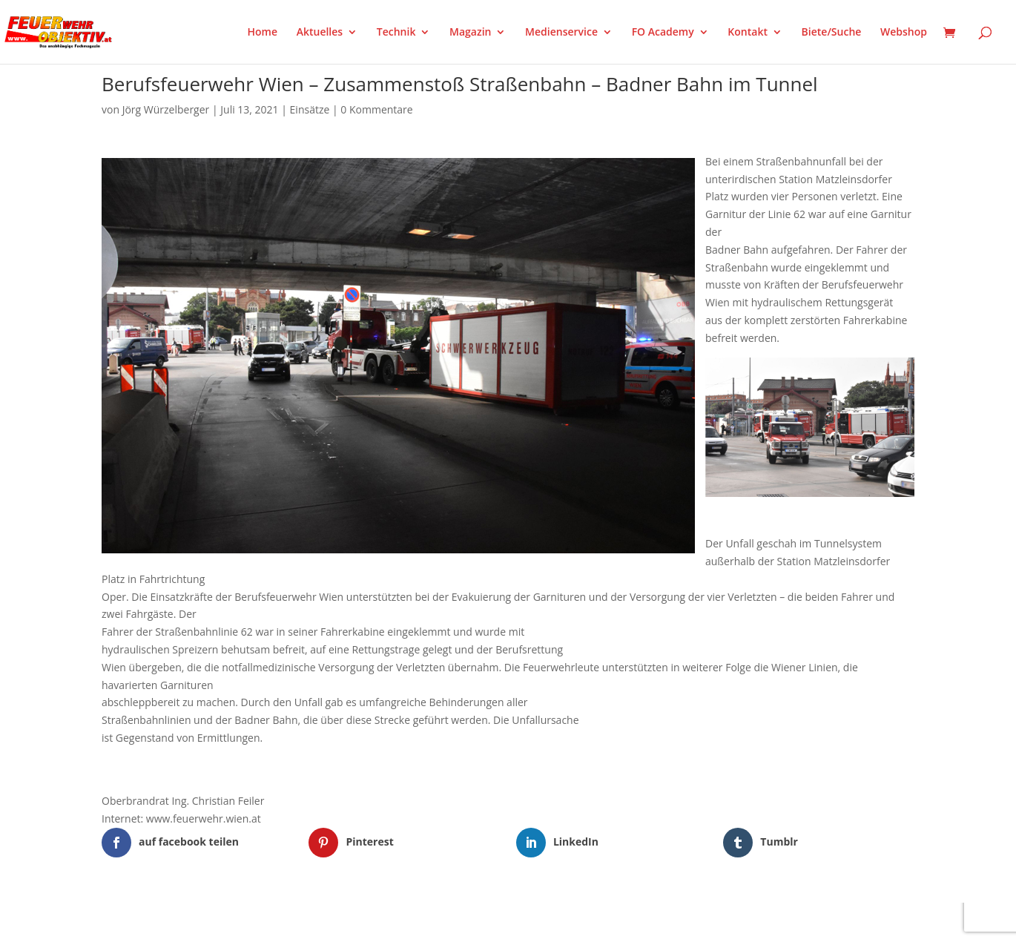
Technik (396, 33)
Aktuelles (320, 33)
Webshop (903, 33)
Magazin (470, 33)
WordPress (274, 922)
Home (263, 33)
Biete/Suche (832, 33)
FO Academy (663, 33)
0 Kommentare (376, 109)
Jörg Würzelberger (166, 109)
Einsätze (310, 109)
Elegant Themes (175, 922)
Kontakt (748, 33)
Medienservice (561, 33)
